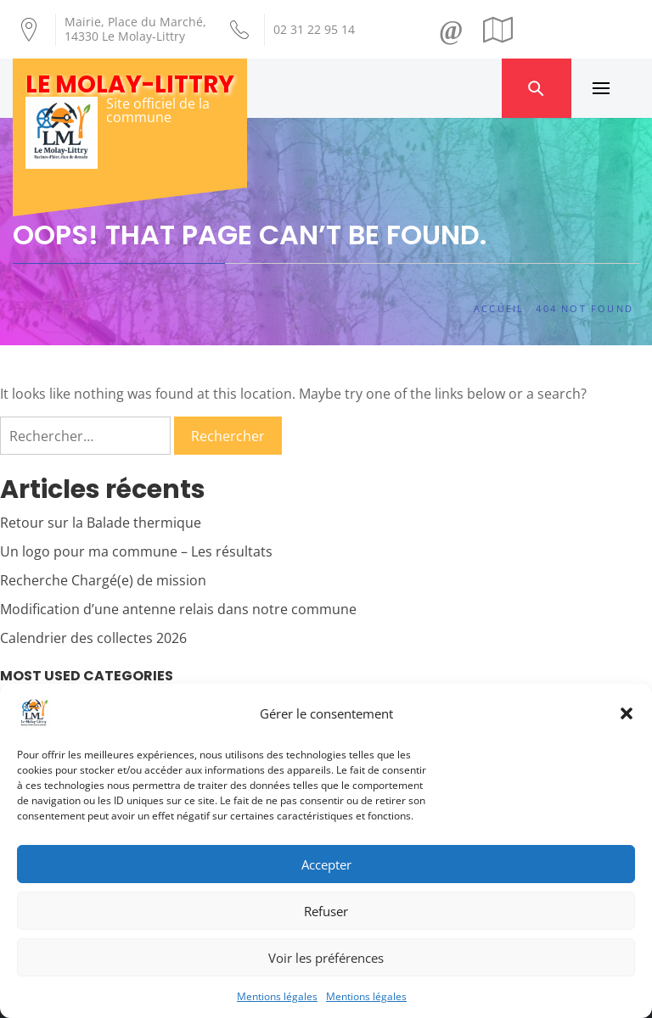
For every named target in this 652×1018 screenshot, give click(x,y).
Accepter (326, 864)
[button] (626, 713)
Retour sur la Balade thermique (100, 522)
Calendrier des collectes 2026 (93, 638)
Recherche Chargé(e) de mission (103, 580)
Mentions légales (277, 996)
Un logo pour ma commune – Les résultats (136, 551)
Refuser (326, 911)
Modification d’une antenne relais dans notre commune (178, 609)
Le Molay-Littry (129, 84)
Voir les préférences (326, 957)
